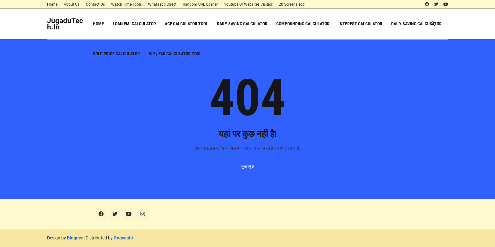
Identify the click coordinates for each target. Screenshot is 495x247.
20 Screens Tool (292, 4)
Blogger (75, 237)
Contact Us (95, 4)
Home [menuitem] (98, 23)
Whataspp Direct (162, 4)
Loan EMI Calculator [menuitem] (134, 23)
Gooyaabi (123, 237)
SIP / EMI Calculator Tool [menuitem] (175, 53)
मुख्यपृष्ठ (247, 166)
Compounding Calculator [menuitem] (303, 23)
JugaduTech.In (65, 23)
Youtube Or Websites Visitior (248, 4)
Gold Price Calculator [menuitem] (116, 53)
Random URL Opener (200, 4)
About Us (72, 4)
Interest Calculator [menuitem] (360, 23)
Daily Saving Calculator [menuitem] (242, 23)
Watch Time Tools (126, 4)
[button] (433, 24)
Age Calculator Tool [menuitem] (186, 23)
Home (52, 4)
